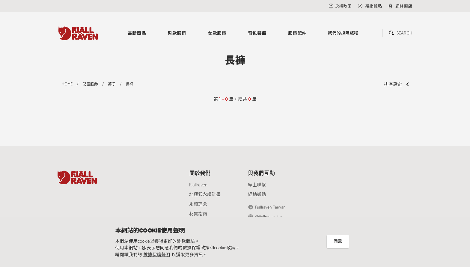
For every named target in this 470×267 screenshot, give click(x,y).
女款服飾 (217, 33)
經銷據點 (257, 194)
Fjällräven (198, 185)
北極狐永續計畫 (205, 194)
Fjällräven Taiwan (270, 207)
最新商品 (137, 33)
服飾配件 (297, 33)
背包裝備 (257, 33)
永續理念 (198, 204)
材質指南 (198, 214)
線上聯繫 (257, 185)
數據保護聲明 (156, 254)
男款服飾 (177, 33)
